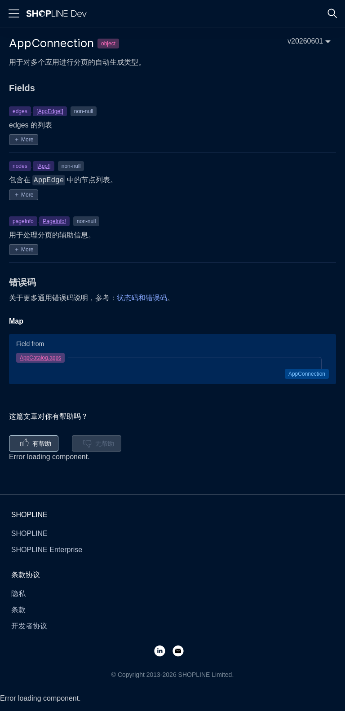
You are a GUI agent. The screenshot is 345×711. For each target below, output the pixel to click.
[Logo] (58, 13)
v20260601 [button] (305, 41)
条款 (18, 610)
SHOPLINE (29, 533)
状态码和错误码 (142, 298)
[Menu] (14, 13)
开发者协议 (29, 626)
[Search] (332, 13)
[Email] (181, 650)
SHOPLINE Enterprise (46, 549)
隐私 (18, 593)
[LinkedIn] (163, 650)
